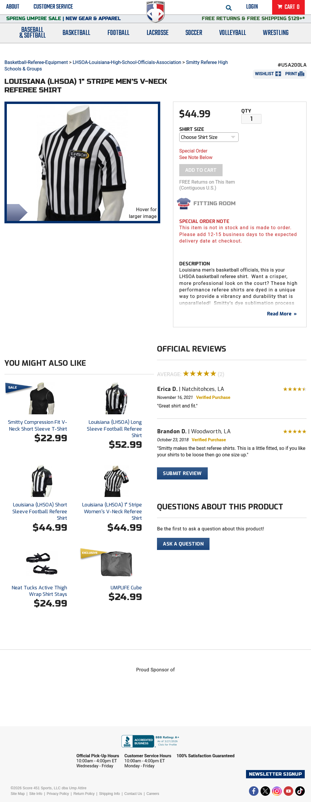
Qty (246, 111)
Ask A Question (183, 544)
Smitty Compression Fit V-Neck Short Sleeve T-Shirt (37, 425)
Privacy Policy (58, 794)
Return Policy (83, 794)
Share (16, 212)
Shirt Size (191, 129)
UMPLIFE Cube (126, 588)
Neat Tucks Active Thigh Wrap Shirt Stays (39, 591)
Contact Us (133, 794)
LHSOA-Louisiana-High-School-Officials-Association (127, 62)
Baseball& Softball (32, 42)
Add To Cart (201, 170)
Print (291, 73)
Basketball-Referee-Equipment (36, 62)
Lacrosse (158, 42)
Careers (153, 794)
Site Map (18, 794)
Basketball (76, 42)
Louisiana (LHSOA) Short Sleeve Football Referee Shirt (39, 511)
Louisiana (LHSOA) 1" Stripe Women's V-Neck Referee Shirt (112, 511)
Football (118, 42)
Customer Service (53, 9)
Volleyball (232, 42)
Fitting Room (214, 203)
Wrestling (275, 42)
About (12, 9)
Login (252, 9)
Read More (282, 314)
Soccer (193, 42)
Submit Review (182, 473)
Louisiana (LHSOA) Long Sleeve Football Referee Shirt (114, 429)
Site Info (35, 794)
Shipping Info (109, 794)
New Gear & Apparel (93, 25)
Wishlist (264, 73)
